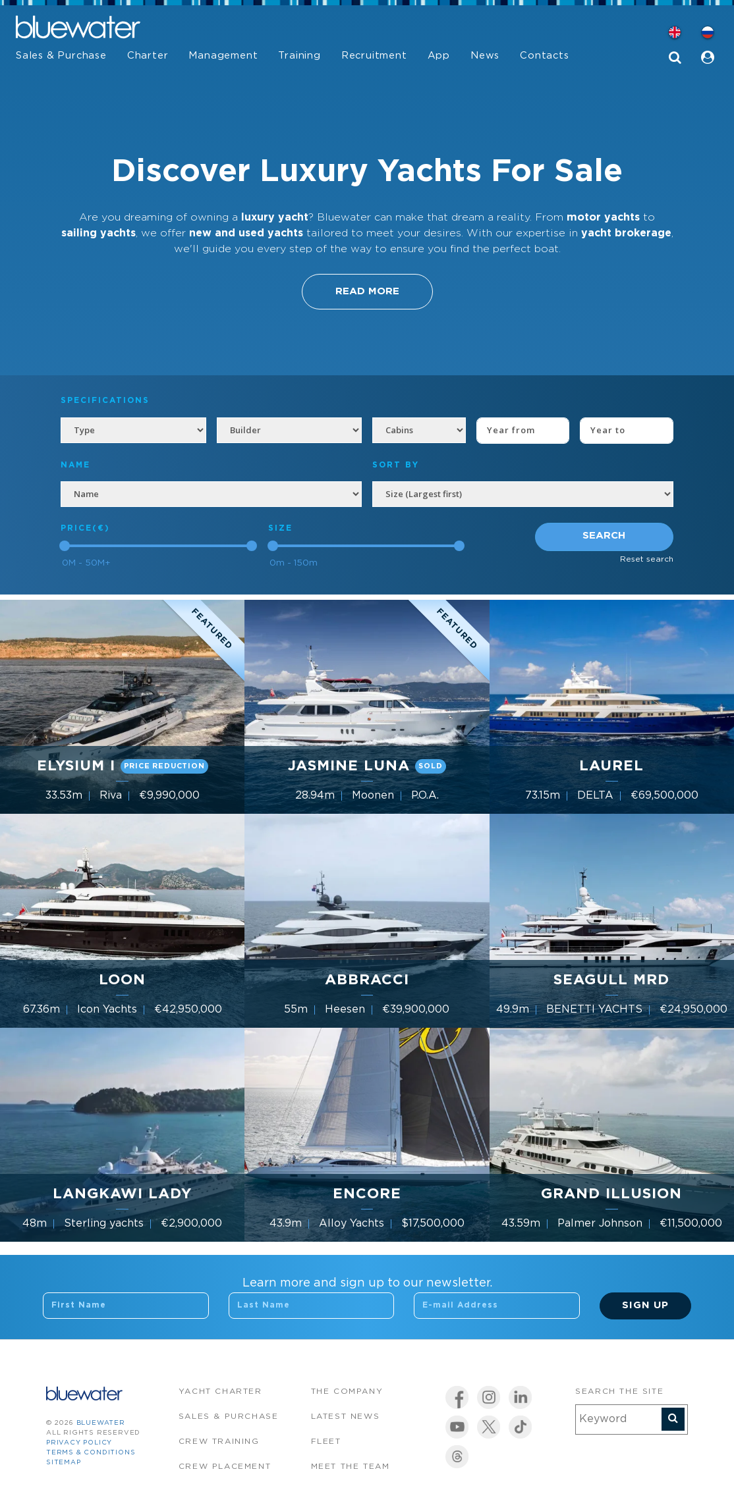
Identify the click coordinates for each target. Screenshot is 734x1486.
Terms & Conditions (90, 1453)
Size (280, 528)
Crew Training (219, 1441)
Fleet (326, 1441)
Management (223, 55)
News (484, 55)
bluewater (100, 1423)
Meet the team (350, 1466)
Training (299, 55)
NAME (75, 465)
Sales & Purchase (61, 55)
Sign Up (645, 1305)
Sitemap (63, 1463)
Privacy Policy (79, 1443)
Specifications (105, 400)
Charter (148, 55)
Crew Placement (225, 1466)
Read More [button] (367, 291)
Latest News (345, 1416)
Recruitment (374, 55)
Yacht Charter (220, 1391)
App (439, 55)
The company (347, 1391)
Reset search (646, 559)
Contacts (544, 55)
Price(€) (85, 528)
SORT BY (395, 465)
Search (603, 535)
